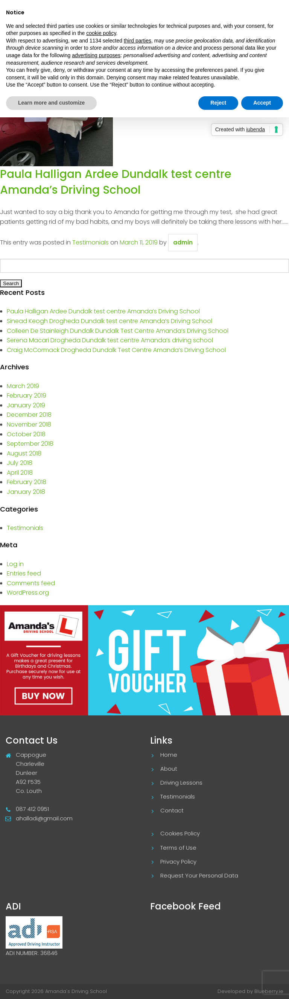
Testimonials (90, 242)
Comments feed (31, 583)
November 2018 (29, 424)
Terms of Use (178, 848)
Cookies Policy (180, 833)
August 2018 (24, 453)
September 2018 (30, 443)
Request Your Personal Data (199, 875)
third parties (137, 41)
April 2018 (20, 472)
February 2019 (26, 395)
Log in (15, 564)
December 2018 (29, 414)
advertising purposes (96, 55)
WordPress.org (28, 592)
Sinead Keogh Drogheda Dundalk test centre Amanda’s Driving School (109, 321)
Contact (172, 810)
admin (183, 242)
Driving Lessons (181, 782)
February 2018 (26, 482)
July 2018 (19, 463)
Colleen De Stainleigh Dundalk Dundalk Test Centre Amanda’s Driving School (117, 330)
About (168, 769)
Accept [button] (262, 103)
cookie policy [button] (101, 33)
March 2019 (23, 386)
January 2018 (26, 491)
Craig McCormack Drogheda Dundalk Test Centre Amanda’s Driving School (116, 350)
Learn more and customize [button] (51, 103)
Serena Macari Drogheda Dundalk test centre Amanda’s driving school (110, 340)
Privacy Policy (178, 861)
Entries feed (24, 573)
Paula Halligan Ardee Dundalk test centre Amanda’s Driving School (115, 182)
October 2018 (26, 434)
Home (168, 755)
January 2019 (26, 405)
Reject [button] (218, 103)
